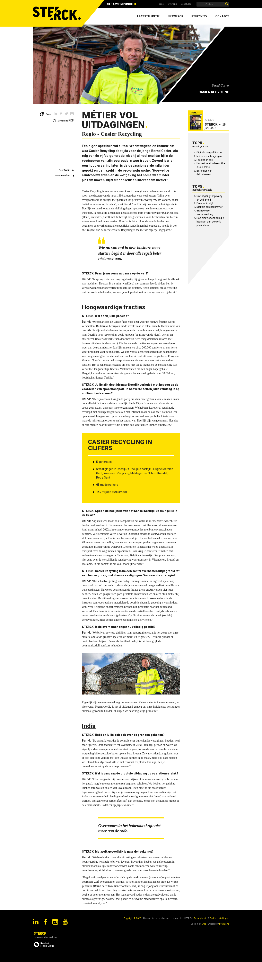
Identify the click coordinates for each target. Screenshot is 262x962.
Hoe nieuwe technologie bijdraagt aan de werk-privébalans (210, 222)
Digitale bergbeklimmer (209, 152)
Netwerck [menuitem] (175, 16)
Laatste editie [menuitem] (148, 16)
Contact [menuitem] (222, 16)
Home (161, 4)
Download (63, 120)
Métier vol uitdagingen (209, 156)
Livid (203, 924)
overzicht (65, 175)
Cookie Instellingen (219, 918)
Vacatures (186, 4)
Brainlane (224, 924)
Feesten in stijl (204, 159)
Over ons (172, 4)
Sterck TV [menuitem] (199, 16)
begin (67, 170)
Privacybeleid (200, 918)
